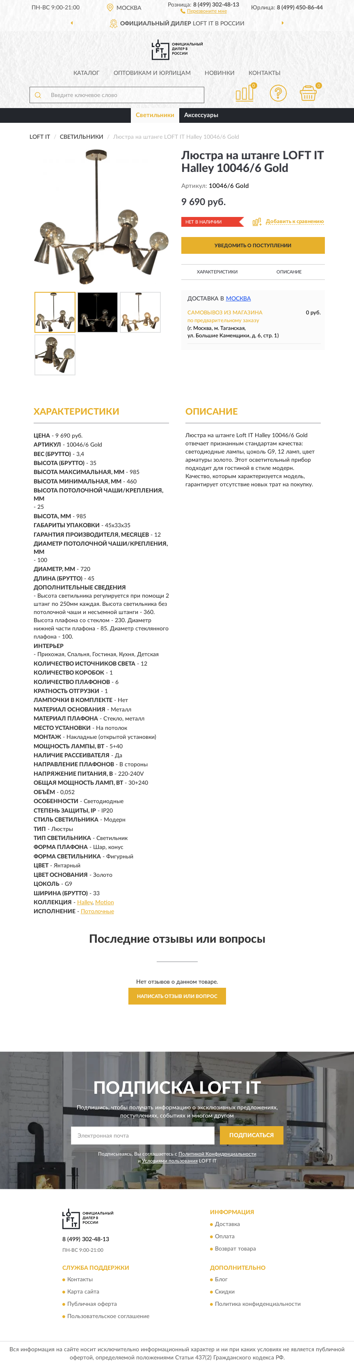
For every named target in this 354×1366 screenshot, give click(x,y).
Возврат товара (235, 1249)
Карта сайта (83, 1292)
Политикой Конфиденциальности (217, 1154)
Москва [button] (238, 299)
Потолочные (97, 911)
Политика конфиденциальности (258, 1304)
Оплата (225, 1237)
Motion (104, 902)
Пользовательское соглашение (108, 1317)
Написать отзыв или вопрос (177, 996)
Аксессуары (201, 115)
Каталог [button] (86, 73)
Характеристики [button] (217, 272)
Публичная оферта (92, 1304)
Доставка (227, 1224)
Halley (84, 902)
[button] (203, 10)
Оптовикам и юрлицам (152, 73)
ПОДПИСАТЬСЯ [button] (251, 1135)
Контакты (265, 73)
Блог (221, 1280)
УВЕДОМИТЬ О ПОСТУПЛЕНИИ (253, 245)
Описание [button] (288, 272)
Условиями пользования (170, 1160)
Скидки (225, 1292)
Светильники (155, 115)
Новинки (220, 73)
